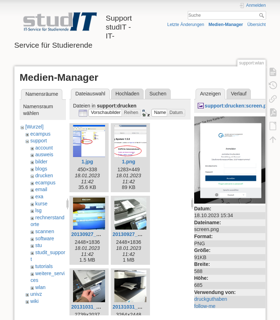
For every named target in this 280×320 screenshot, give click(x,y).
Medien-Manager (225, 24)
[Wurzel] (34, 127)
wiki (34, 301)
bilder (41, 161)
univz (36, 294)
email (41, 189)
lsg (38, 210)
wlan (40, 287)
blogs (41, 169)
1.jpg (87, 161)
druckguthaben (210, 299)
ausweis (44, 154)
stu (38, 245)
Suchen (158, 93)
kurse (41, 203)
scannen (44, 231)
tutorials (44, 266)
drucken (44, 175)
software (44, 238)
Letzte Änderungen (185, 24)
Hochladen (127, 93)
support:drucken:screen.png (239, 106)
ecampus (40, 134)
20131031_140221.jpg (96, 307)
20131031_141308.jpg (138, 307)
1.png (128, 161)
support (38, 140)
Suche (262, 15)
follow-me (205, 306)
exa (39, 196)
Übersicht (256, 24)
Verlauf (239, 93)
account (44, 148)
